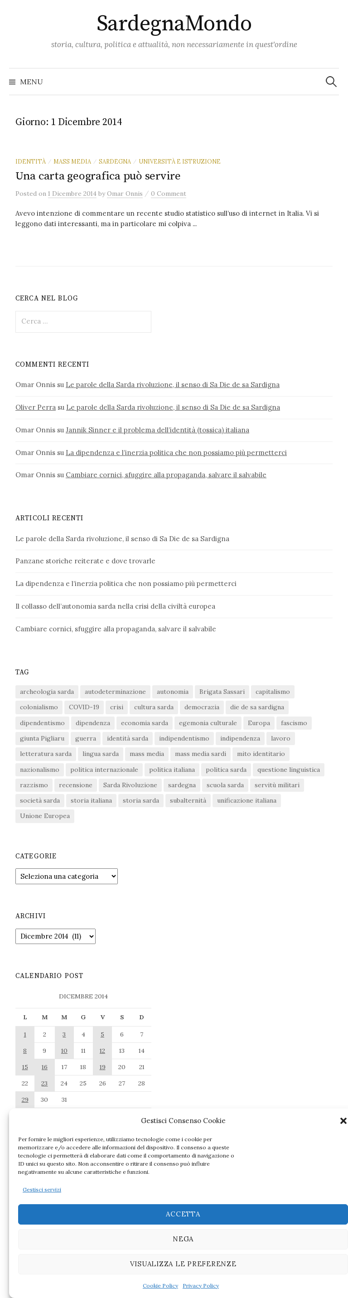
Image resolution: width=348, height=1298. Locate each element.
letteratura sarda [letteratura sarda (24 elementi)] (46, 754)
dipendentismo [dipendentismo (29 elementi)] (42, 723)
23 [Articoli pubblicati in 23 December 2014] (44, 1083)
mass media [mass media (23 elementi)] (147, 754)
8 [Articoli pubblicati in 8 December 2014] (25, 1050)
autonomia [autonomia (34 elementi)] (172, 692)
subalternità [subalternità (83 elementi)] (188, 800)
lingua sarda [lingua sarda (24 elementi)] (100, 754)
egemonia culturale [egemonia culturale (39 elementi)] (208, 723)
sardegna (115, 161)
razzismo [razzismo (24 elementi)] (34, 785)
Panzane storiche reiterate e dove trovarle (85, 561)
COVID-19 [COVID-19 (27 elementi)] (84, 707)
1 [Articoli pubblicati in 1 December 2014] (25, 1034)
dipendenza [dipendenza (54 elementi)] (93, 723)
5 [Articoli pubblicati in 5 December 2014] (102, 1034)
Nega (183, 1239)
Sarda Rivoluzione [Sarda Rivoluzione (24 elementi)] (130, 785)
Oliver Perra (35, 407)
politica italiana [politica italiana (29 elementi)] (172, 769)
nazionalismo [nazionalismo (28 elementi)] (39, 769)
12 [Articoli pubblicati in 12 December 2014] (102, 1050)
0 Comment (168, 193)
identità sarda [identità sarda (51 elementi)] (127, 738)
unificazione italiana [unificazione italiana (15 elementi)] (246, 800)
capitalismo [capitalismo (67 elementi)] (273, 692)
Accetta (183, 1214)
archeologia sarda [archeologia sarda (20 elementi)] (47, 692)
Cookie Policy (160, 1285)
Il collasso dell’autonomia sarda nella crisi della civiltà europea (115, 606)
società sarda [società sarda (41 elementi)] (40, 800)
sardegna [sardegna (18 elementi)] (182, 785)
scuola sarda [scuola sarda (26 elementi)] (225, 785)
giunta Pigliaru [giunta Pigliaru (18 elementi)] (42, 738)
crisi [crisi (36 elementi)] (116, 707)
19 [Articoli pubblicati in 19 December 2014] (103, 1067)
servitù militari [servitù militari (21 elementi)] (277, 785)
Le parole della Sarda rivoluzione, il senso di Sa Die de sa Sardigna (173, 384)
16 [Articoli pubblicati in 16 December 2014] (45, 1067)
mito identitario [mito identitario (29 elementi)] (261, 754)
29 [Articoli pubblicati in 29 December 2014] (25, 1099)
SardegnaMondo (174, 24)
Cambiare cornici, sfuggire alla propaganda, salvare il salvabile (166, 474)
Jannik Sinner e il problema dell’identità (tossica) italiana (157, 430)
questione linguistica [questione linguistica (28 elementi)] (288, 769)
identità (30, 161)
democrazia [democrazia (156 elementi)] (201, 707)
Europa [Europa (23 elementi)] (259, 723)
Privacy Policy (201, 1285)
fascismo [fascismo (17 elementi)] (294, 723)
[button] (343, 1120)
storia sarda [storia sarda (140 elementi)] (141, 800)
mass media (72, 161)
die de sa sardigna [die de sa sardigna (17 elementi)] (257, 707)
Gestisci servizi (42, 1189)
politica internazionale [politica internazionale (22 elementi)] (104, 769)
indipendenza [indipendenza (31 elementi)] (240, 738)
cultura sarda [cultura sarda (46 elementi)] (154, 707)
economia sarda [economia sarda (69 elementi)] (144, 723)
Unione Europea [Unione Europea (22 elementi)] (45, 816)
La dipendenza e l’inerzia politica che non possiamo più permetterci (176, 452)
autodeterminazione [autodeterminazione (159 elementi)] (115, 692)
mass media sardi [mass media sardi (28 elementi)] (200, 754)
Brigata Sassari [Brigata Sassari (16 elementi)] (222, 692)
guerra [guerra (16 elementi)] (85, 738)
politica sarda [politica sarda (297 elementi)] (226, 769)
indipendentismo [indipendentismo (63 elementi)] (184, 738)
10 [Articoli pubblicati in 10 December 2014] (64, 1050)
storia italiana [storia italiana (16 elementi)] (91, 800)
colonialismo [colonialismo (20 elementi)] (39, 707)
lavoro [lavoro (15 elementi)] (280, 738)
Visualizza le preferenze (183, 1263)
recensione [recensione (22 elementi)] (75, 785)
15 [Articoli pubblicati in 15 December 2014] (25, 1067)
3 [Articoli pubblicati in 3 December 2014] (64, 1034)
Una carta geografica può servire (98, 176)
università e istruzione (180, 161)
